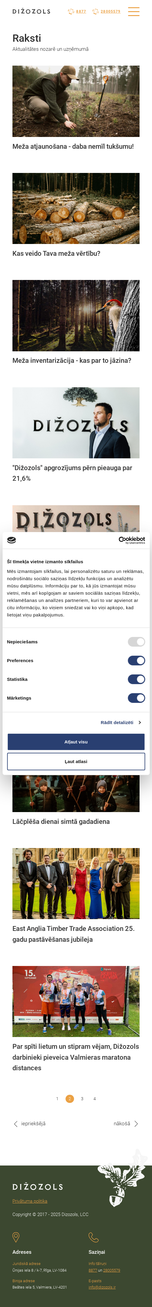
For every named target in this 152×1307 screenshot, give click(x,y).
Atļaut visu (76, 741)
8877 (77, 11)
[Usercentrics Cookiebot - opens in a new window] (118, 540)
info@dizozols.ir (102, 1287)
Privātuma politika (29, 1201)
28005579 (107, 11)
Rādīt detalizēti (117, 722)
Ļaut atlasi (76, 761)
